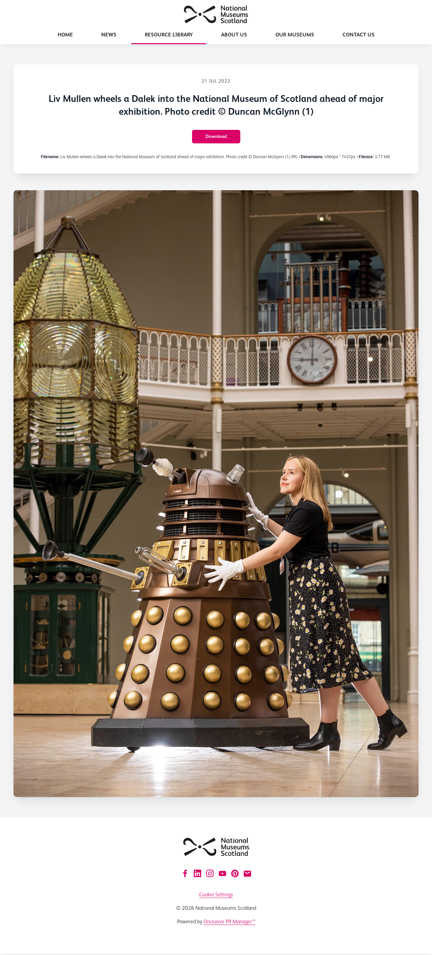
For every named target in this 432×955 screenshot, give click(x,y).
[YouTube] (222, 873)
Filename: (50, 156)
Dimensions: (312, 156)
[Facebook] (185, 873)
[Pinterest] (235, 873)
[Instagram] (210, 873)
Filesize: (366, 156)
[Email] (247, 873)
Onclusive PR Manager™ (229, 921)
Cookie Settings (216, 894)
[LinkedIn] (197, 873)
